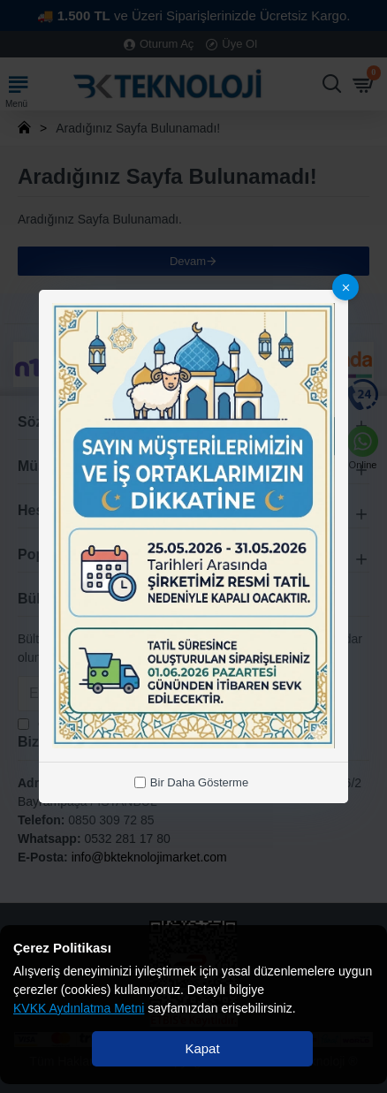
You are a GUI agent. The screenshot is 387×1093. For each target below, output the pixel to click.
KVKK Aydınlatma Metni (78, 1008)
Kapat (202, 1048)
